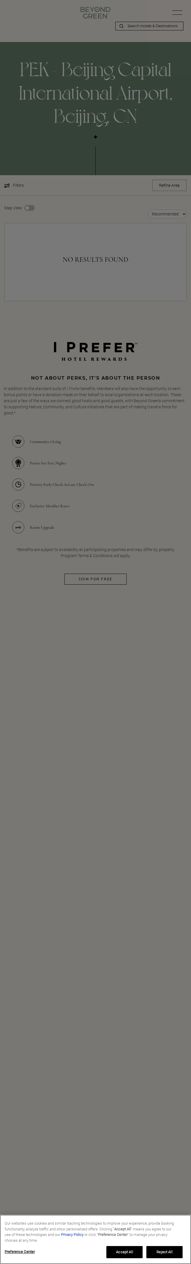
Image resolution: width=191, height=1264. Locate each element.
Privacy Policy (72, 1234)
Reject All (164, 1252)
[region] (95, 1239)
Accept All (124, 1252)
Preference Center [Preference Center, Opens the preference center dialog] (20, 1252)
